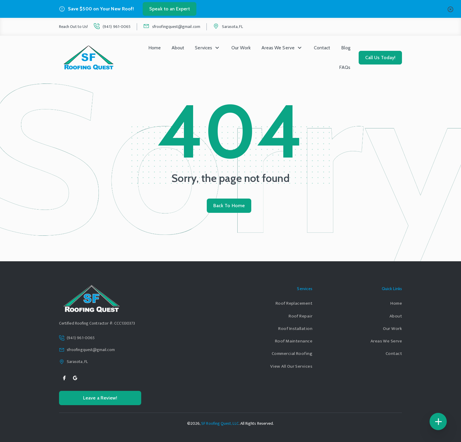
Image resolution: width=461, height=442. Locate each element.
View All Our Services (291, 366)
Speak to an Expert (169, 9)
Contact (322, 48)
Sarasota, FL (232, 26)
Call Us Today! (380, 57)
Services (203, 48)
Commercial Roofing (292, 353)
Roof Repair (300, 316)
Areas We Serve (278, 48)
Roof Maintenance (293, 341)
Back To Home (229, 205)
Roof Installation (295, 328)
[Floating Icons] (438, 421)
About (177, 48)
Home (154, 48)
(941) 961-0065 (117, 26)
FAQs (344, 67)
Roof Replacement (294, 303)
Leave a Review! (100, 398)
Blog (345, 48)
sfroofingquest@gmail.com (176, 26)
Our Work (241, 48)
